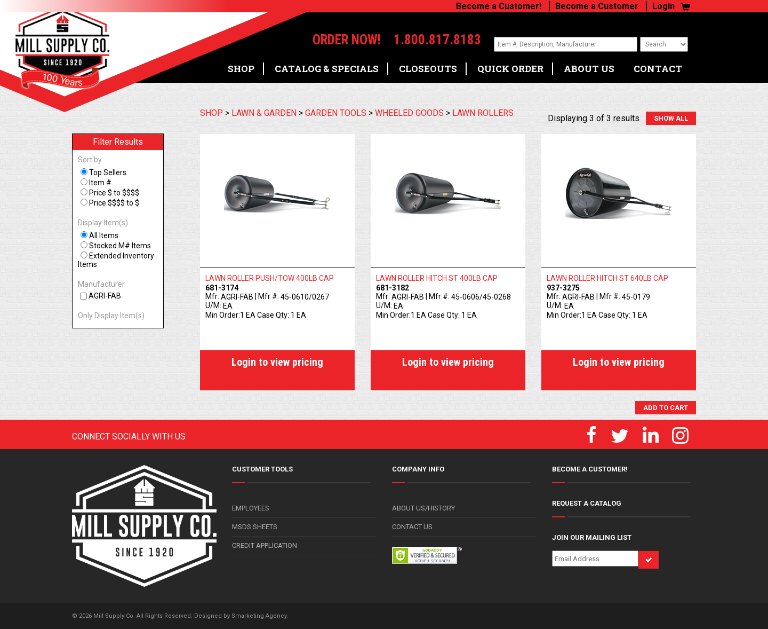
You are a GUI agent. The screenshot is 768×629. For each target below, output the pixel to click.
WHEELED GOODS (409, 113)
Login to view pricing (277, 362)
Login (663, 6)
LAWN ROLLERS (483, 113)
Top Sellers (107, 172)
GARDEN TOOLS (335, 113)
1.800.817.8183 (424, 40)
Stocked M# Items (120, 245)
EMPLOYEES (250, 508)
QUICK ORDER (510, 65)
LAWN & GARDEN (264, 113)
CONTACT (658, 65)
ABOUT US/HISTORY (423, 508)
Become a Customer (596, 6)
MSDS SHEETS (254, 527)
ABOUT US (589, 65)
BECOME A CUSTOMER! (590, 469)
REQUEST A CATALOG (586, 503)
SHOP (241, 65)
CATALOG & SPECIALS (327, 65)
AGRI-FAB (105, 296)
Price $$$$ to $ (114, 203)
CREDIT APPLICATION (264, 545)
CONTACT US (412, 527)
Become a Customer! (498, 6)
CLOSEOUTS (428, 65)
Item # (100, 182)
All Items (103, 235)
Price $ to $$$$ (114, 192)
